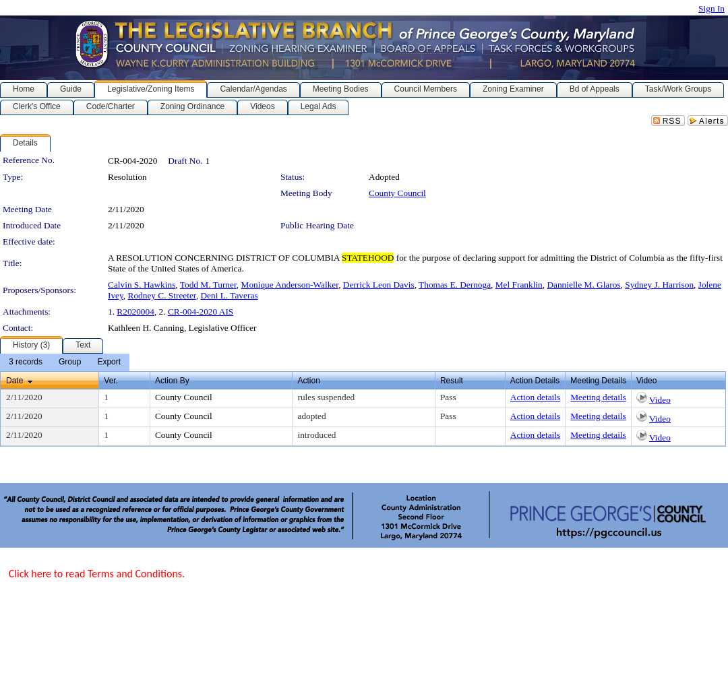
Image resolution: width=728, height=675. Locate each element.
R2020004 (135, 312)
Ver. (111, 380)
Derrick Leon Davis (379, 285)
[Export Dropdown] (109, 362)
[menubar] (64, 362)
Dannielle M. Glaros (583, 285)
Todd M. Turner (208, 285)
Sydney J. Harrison (659, 285)
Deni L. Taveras (228, 295)
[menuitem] (26, 362)
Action (308, 380)
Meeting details (598, 397)
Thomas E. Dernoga (455, 285)
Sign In (711, 8)
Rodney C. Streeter (162, 295)
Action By (172, 380)
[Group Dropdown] (70, 362)
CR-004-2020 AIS (200, 312)
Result (451, 380)
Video (660, 400)
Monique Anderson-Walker (290, 285)
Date (14, 380)
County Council (397, 193)
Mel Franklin (519, 285)
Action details (535, 397)
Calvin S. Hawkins (141, 285)
